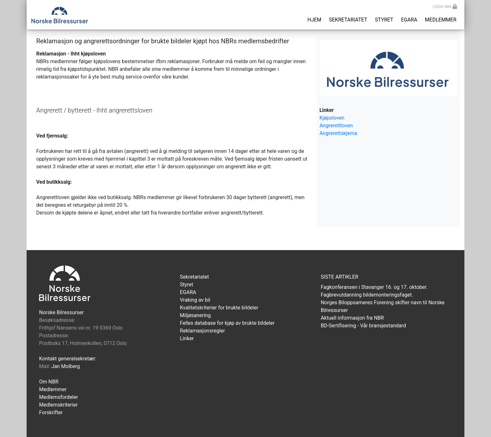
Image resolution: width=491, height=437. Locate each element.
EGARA (409, 20)
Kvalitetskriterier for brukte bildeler (219, 308)
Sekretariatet (348, 20)
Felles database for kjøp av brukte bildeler (227, 323)
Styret (384, 20)
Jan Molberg (65, 366)
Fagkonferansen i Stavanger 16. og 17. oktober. (374, 287)
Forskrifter (51, 412)
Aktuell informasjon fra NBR (352, 318)
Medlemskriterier (58, 405)
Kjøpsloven (332, 118)
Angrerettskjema (338, 133)
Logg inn (445, 6)
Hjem (314, 20)
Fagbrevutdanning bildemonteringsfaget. (367, 295)
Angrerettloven (336, 125)
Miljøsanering (195, 315)
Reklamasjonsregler (202, 331)
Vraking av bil (195, 300)
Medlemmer (440, 20)
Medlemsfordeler (58, 397)
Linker (187, 338)
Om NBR (48, 382)
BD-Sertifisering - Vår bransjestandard (363, 326)
